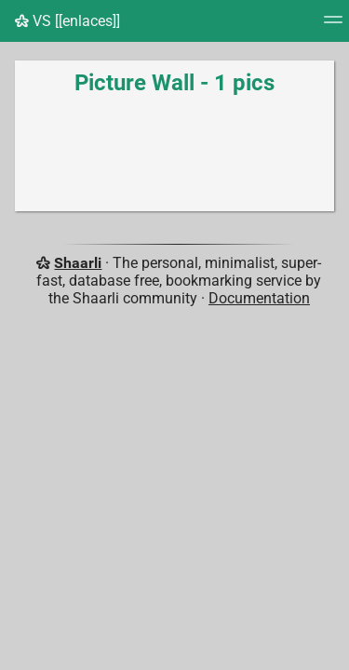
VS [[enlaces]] (67, 21)
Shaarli (77, 263)
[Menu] (333, 26)
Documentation (259, 298)
